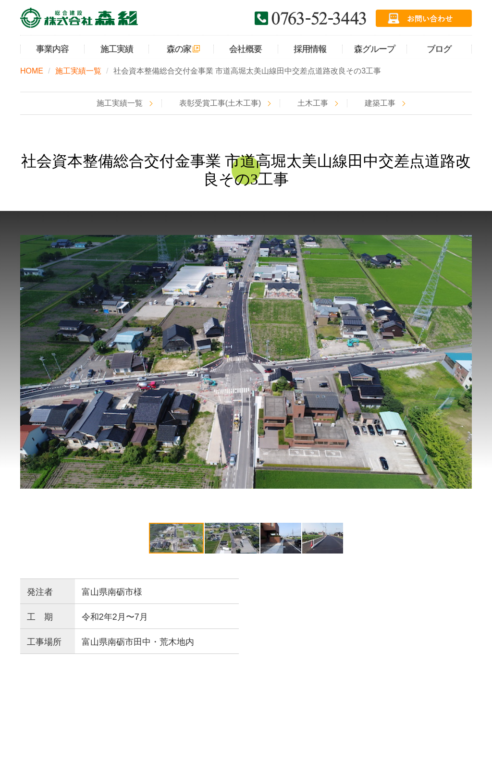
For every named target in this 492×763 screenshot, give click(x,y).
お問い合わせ (346, 691)
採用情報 (288, 691)
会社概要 (237, 691)
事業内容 (84, 691)
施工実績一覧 (78, 71)
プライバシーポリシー (427, 691)
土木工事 (312, 103)
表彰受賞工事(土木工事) (220, 103)
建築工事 (380, 103)
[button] (463, 361)
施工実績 (135, 691)
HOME (31, 71)
